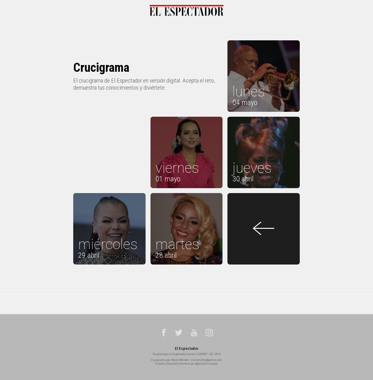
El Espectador (187, 348)
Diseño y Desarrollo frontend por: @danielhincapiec (186, 363)
